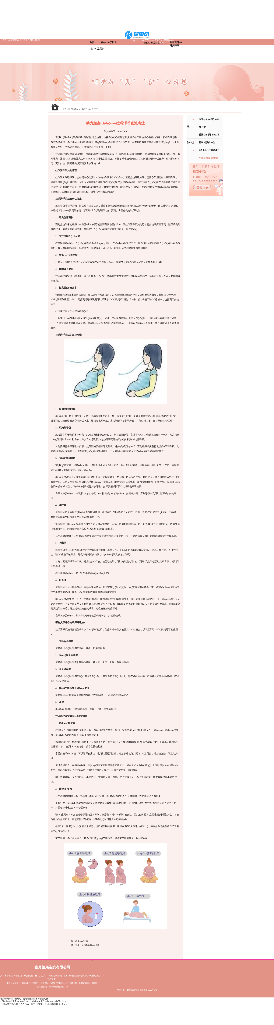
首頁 (65, 109)
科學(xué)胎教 (81, 941)
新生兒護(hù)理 (207, 142)
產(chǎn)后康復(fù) (209, 150)
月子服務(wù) (74, 109)
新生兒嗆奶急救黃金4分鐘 (87, 945)
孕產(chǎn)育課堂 (90, 109)
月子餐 (202, 127)
